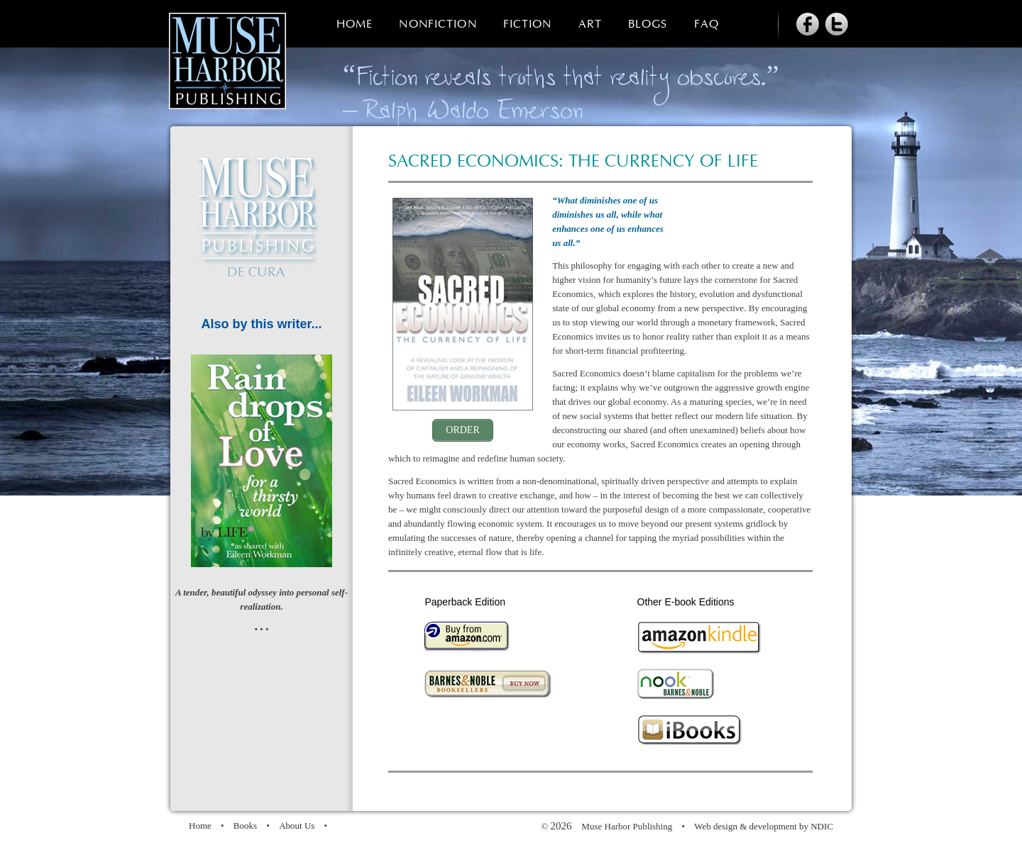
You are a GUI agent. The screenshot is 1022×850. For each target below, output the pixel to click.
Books (245, 825)
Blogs (648, 24)
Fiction (527, 24)
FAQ (706, 24)
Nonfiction (437, 24)
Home (354, 24)
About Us (296, 825)
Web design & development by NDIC (763, 826)
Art (590, 24)
